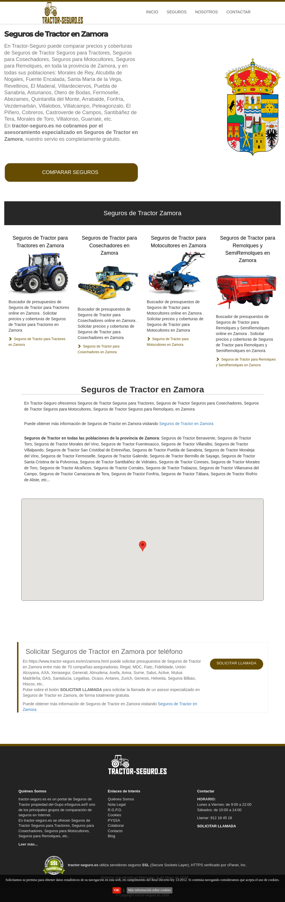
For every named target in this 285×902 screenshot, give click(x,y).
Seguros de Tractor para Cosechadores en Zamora (109, 245)
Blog (111, 836)
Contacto (115, 831)
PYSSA (114, 820)
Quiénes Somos (121, 799)
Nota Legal (117, 804)
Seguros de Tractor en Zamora (186, 423)
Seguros (177, 12)
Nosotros (206, 12)
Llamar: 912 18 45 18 (214, 818)
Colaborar (116, 825)
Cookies (114, 815)
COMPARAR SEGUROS (70, 172)
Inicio (152, 12)
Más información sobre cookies (149, 890)
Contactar (238, 12)
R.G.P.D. (115, 810)
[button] (142, 546)
